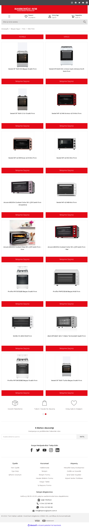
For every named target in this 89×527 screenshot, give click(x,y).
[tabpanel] (15, 404)
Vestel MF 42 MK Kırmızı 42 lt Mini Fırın (66, 113)
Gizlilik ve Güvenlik (74, 471)
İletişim (44, 471)
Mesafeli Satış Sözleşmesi (74, 468)
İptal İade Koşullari (74, 475)
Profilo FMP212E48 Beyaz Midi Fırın (66, 291)
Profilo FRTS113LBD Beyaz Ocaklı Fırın (22, 291)
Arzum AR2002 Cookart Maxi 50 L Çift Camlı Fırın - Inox (22, 248)
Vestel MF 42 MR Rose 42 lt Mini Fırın (22, 158)
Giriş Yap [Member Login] (55, 15)
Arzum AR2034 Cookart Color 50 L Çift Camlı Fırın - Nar (66, 248)
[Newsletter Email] (44, 436)
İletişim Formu (44, 475)
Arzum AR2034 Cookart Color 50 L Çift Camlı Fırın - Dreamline (22, 204)
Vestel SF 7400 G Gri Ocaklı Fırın (22, 113)
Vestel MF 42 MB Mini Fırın (66, 202)
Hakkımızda (44, 468)
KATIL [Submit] (82, 437)
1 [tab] (43, 414)
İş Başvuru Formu (44, 485)
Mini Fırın (31, 29)
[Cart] (76, 16)
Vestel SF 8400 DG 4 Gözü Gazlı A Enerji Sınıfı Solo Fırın (66, 70)
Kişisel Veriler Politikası (74, 478)
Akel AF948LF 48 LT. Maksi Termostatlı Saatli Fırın (67, 336)
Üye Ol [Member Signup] (54, 17)
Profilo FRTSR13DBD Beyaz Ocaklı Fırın (22, 380)
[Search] (44, 22)
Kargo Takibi (44, 482)
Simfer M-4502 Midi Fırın (22, 336)
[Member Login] (49, 16)
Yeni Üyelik (15, 468)
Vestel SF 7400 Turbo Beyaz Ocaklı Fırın (66, 380)
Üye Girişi (15, 471)
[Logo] (20, 9)
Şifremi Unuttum (15, 475)
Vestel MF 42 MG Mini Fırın (66, 158)
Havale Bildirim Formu (44, 478)
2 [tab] (45, 414)
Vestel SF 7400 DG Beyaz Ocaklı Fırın (22, 69)
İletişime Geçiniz (22, 81)
